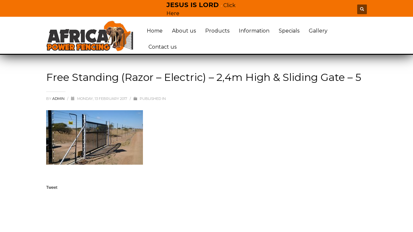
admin (58, 98)
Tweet (51, 187)
